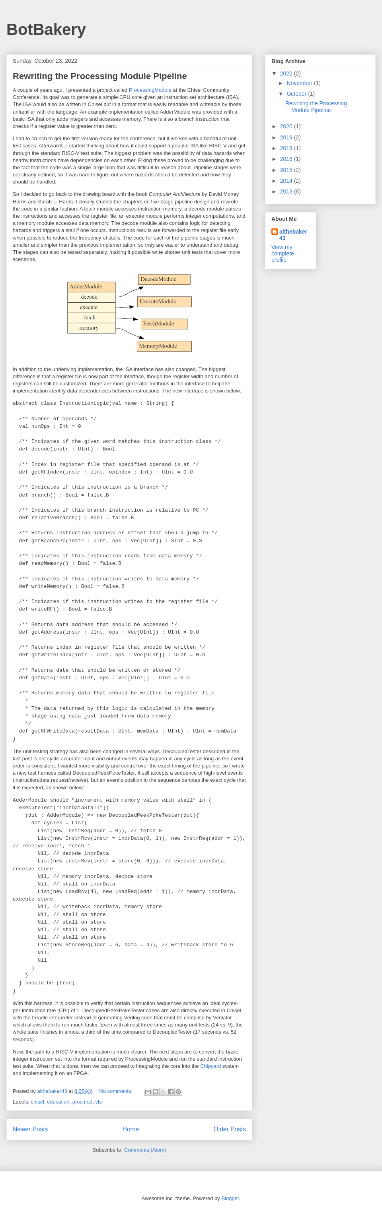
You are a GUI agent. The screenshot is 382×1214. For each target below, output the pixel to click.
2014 (287, 181)
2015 (287, 170)
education (58, 1102)
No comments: (116, 1091)
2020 (287, 126)
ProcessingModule (150, 90)
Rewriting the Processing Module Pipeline (100, 76)
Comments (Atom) (145, 1150)
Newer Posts (30, 1129)
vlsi (99, 1102)
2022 (287, 73)
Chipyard (210, 1066)
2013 (287, 191)
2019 (287, 137)
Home (131, 1129)
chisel (37, 1102)
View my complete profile (282, 253)
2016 (287, 159)
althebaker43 (293, 234)
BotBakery (46, 29)
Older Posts (230, 1129)
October (297, 94)
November (300, 83)
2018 (287, 148)
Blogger (230, 1198)
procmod (82, 1102)
